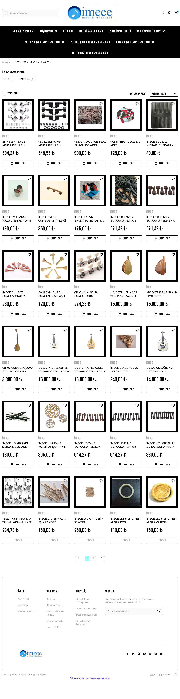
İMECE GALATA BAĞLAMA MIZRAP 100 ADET (89, 222)
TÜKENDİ (18, 557)
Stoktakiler (12, 93)
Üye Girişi (22, 623)
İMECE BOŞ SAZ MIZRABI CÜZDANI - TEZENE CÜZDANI (159, 143)
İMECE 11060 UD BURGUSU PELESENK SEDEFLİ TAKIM (88, 457)
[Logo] (90, 13)
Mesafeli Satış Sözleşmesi (83, 619)
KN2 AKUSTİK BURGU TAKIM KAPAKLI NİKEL (17, 536)
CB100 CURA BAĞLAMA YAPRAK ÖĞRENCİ (17, 379)
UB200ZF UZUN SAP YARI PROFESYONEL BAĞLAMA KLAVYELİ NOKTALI (123, 300)
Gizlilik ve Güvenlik (86, 627)
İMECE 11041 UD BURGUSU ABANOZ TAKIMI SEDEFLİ (123, 457)
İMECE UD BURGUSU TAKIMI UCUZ (124, 379)
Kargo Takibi (54, 645)
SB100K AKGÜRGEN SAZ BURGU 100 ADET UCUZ (90, 143)
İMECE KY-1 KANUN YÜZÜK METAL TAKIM (16, 222)
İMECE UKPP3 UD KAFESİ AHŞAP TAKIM (52, 457)
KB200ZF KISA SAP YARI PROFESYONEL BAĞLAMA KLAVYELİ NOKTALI (162, 300)
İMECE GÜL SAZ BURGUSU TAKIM (13, 300)
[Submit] (160, 629)
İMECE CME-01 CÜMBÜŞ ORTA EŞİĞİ (52, 222)
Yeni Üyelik (23, 617)
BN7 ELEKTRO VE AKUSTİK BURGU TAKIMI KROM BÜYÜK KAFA (16, 143)
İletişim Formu (55, 623)
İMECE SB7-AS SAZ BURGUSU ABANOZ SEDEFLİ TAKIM (123, 222)
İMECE (5, 136)
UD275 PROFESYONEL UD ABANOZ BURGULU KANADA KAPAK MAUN (89, 379)
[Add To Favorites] (29, 104)
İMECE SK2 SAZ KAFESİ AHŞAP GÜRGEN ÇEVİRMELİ (161, 536)
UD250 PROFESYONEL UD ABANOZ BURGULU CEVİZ (53, 379)
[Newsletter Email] (134, 629)
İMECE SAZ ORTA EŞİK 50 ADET (88, 536)
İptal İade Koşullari (86, 633)
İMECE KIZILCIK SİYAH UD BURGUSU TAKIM (160, 457)
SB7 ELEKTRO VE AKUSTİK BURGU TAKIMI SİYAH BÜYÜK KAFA (52, 143)
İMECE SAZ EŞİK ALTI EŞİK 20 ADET (52, 536)
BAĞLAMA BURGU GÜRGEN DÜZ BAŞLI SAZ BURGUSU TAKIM (52, 300)
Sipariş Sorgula (55, 639)
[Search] (30, 13)
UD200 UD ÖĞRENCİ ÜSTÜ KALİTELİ (159, 379)
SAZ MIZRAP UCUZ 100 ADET (125, 143)
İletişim (51, 617)
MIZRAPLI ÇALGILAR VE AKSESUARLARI (32, 62)
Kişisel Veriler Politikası (83, 641)
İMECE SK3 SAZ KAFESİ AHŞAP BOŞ (125, 536)
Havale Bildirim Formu (55, 632)
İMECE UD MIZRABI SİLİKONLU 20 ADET (15, 457)
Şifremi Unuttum (26, 630)
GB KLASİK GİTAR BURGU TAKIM (85, 300)
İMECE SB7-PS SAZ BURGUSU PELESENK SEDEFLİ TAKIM (160, 222)
